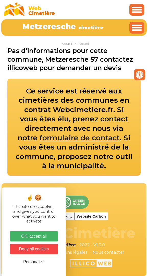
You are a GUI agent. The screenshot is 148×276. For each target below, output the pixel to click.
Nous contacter (108, 252)
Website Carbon (91, 216)
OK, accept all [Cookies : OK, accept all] (34, 236)
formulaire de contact (80, 137)
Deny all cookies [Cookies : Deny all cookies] (34, 249)
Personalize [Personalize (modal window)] (34, 262)
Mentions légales (70, 252)
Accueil (67, 44)
